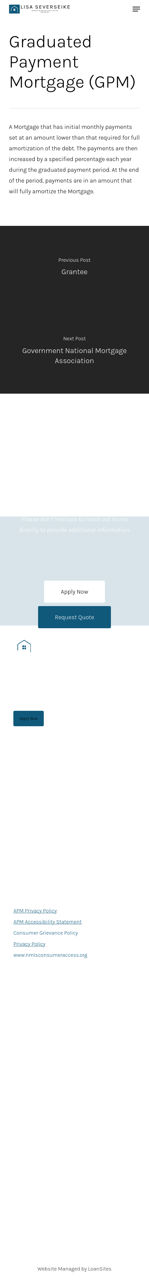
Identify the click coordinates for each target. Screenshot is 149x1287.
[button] (74, 592)
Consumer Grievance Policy (45, 933)
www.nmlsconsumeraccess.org (50, 955)
